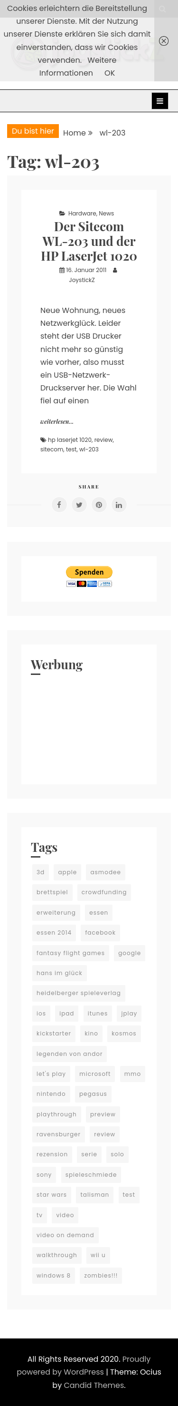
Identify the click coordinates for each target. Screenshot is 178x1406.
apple (67, 872)
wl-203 (89, 449)
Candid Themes (94, 1385)
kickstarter (54, 1033)
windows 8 (54, 1275)
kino (91, 1033)
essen (98, 912)
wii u (98, 1255)
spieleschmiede (91, 1175)
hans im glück (60, 973)
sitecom (51, 449)
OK (109, 73)
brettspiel (52, 892)
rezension (52, 1154)
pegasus (93, 1094)
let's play (51, 1074)
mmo (132, 1074)
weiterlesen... (57, 421)
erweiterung (56, 912)
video (65, 1215)
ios (41, 1013)
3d (41, 872)
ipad (66, 1013)
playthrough (57, 1114)
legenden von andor (70, 1054)
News (106, 213)
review (103, 440)
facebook (100, 932)
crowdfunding (104, 892)
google (129, 953)
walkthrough (57, 1255)
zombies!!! (101, 1275)
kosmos (124, 1033)
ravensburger (59, 1134)
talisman (94, 1195)
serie (89, 1154)
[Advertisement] (89, 727)
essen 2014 (54, 932)
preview (103, 1114)
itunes (98, 1013)
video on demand (65, 1235)
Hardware (82, 213)
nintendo (51, 1094)
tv (40, 1215)
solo (117, 1154)
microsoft (95, 1074)
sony (44, 1175)
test (71, 449)
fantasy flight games (71, 953)
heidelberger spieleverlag (79, 993)
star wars (52, 1195)
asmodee (105, 872)
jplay (129, 1013)
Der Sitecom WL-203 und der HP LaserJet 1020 (89, 241)
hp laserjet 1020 (70, 440)
